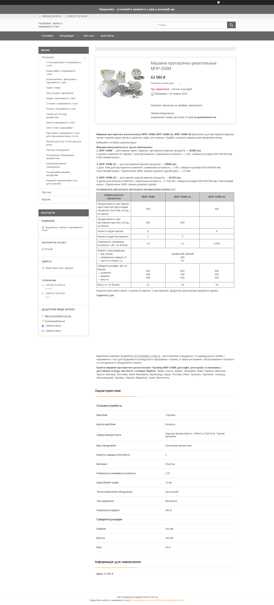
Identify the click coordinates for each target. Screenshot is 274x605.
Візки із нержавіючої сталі (60, 122)
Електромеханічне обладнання (56, 165)
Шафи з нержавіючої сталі (60, 98)
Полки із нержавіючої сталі (61, 108)
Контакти (107, 36)
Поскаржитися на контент (143, 600)
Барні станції (53, 87)
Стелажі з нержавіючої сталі (62, 103)
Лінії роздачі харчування (59, 93)
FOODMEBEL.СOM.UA (147, 356)
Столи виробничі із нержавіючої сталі (63, 64)
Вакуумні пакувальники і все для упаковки (61, 182)
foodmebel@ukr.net (55, 321)
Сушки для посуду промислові (56, 115)
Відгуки (46, 199)
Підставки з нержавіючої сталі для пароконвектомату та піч (63, 134)
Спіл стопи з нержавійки (59, 127)
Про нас (89, 36)
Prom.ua (153, 597)
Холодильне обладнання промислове (60, 157)
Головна (47, 36)
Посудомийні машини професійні (58, 174)
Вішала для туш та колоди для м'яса (63, 143)
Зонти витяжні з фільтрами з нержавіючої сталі (61, 81)
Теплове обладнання (57, 150)
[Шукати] (231, 25)
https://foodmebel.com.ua (58, 316)
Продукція (67, 36)
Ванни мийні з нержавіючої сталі (60, 72)
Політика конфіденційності (171, 600)
